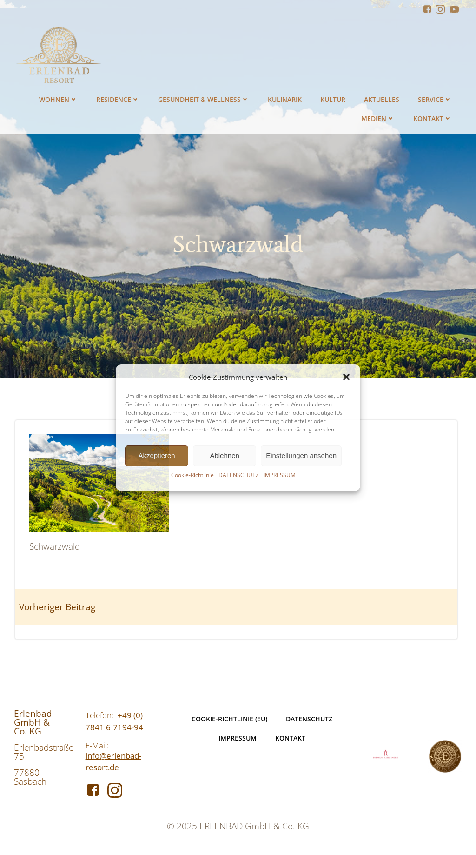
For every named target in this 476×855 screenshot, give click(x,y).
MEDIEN (378, 118)
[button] (346, 377)
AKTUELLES (381, 99)
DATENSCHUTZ (238, 475)
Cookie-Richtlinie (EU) (229, 718)
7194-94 (128, 727)
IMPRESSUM (280, 475)
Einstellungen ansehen (301, 455)
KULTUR (332, 99)
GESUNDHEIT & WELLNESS (203, 99)
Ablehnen (224, 455)
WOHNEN (58, 99)
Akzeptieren (156, 455)
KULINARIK (285, 99)
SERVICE (435, 99)
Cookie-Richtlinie (192, 475)
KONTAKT (432, 118)
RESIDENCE (117, 99)
